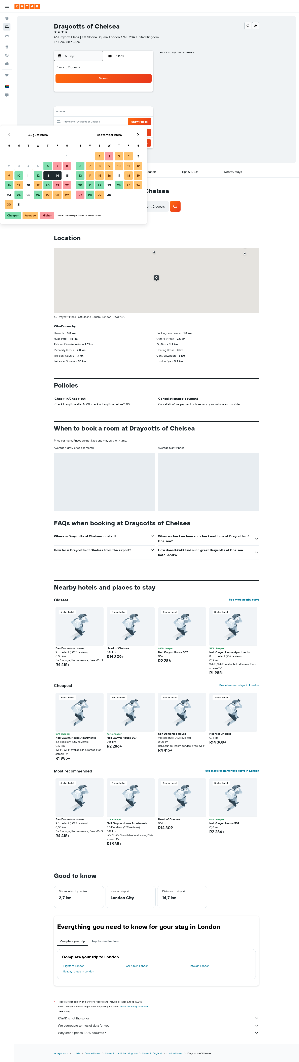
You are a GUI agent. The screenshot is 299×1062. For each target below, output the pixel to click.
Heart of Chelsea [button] (118, 648)
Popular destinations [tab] (105, 941)
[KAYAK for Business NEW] (7, 64)
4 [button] (104, 103)
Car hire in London (137, 966)
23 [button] (85, 132)
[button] (6, 6)
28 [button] (133, 132)
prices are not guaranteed (134, 1006)
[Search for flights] (7, 18)
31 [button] (94, 141)
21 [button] (133, 122)
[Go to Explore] (7, 47)
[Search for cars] (7, 35)
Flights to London (73, 966)
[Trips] (7, 75)
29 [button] (143, 132)
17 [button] (94, 122)
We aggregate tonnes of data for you (158, 1025)
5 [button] (114, 103)
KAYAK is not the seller (158, 1018)
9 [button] (85, 112)
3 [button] (95, 103)
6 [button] (123, 103)
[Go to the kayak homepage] (27, 6)
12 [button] (113, 112)
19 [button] (113, 122)
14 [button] (133, 112)
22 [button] (143, 122)
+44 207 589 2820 (67, 42)
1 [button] (142, 93)
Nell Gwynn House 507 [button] (173, 652)
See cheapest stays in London (239, 685)
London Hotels (174, 1053)
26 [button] (114, 132)
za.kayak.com (61, 1053)
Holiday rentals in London (78, 971)
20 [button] (123, 122)
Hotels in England (152, 1053)
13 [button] (123, 112)
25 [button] (104, 132)
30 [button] (85, 141)
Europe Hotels (93, 1053)
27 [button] (123, 132)
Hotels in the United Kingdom (121, 1053)
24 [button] (94, 132)
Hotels (76, 1053)
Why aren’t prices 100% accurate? (158, 1032)
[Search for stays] (7, 27)
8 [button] (143, 103)
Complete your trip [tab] (72, 941)
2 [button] (85, 103)
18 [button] (104, 122)
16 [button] (84, 122)
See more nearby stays (244, 599)
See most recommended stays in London (232, 770)
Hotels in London (199, 966)
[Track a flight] (7, 55)
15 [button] (142, 112)
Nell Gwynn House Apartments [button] (229, 652)
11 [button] (104, 112)
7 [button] (133, 103)
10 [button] (94, 112)
